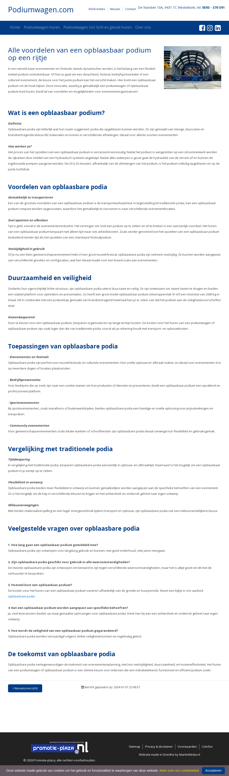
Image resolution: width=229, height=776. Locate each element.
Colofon (207, 746)
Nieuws (115, 9)
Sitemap (134, 746)
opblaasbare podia (21, 596)
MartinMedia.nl (189, 754)
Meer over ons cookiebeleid (179, 770)
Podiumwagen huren (42, 27)
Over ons (143, 27)
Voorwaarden (187, 746)
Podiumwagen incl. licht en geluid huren (97, 27)
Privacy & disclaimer (159, 746)
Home (15, 27)
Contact (130, 9)
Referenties (97, 9)
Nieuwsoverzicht (25, 688)
